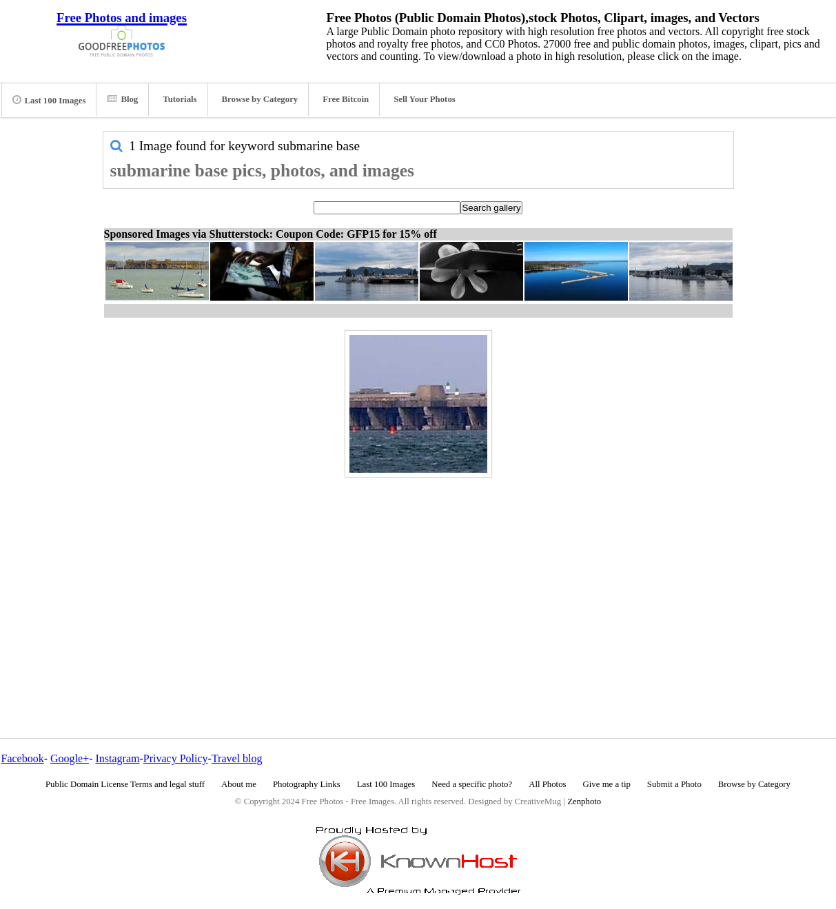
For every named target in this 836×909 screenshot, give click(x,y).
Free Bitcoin (346, 99)
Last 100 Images (49, 99)
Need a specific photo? (471, 784)
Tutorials (179, 99)
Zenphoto (584, 801)
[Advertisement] (418, 578)
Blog (122, 99)
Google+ (69, 758)
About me (238, 784)
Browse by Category (260, 99)
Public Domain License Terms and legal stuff (125, 784)
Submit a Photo (674, 784)
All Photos (547, 784)
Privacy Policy (175, 758)
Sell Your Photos (425, 99)
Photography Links (306, 784)
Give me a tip (607, 784)
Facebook (22, 758)
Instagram (117, 758)
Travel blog (237, 758)
